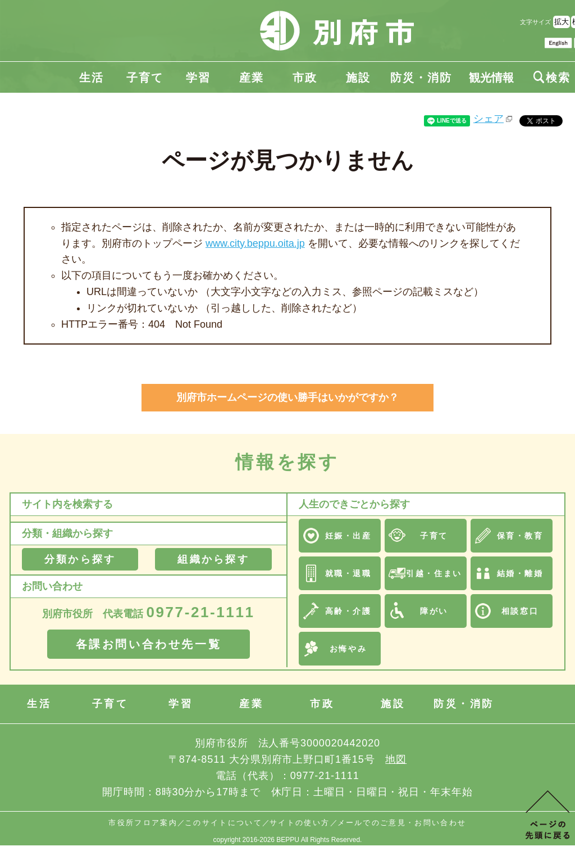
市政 (305, 77)
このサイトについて (223, 822)
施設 (358, 77)
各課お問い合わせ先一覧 (149, 644)
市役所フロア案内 (142, 822)
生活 (91, 77)
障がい (434, 610)
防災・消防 (421, 77)
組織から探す (213, 559)
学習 (198, 77)
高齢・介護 (348, 610)
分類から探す (80, 559)
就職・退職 (348, 573)
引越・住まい (434, 573)
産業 (251, 77)
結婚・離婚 (520, 573)
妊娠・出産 (348, 535)
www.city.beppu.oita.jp (255, 243)
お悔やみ (348, 648)
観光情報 (491, 77)
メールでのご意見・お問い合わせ (402, 822)
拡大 (561, 21)
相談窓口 (520, 610)
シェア (488, 118)
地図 (396, 759)
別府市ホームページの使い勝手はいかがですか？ (287, 397)
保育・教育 (520, 535)
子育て (144, 77)
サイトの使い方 (300, 822)
